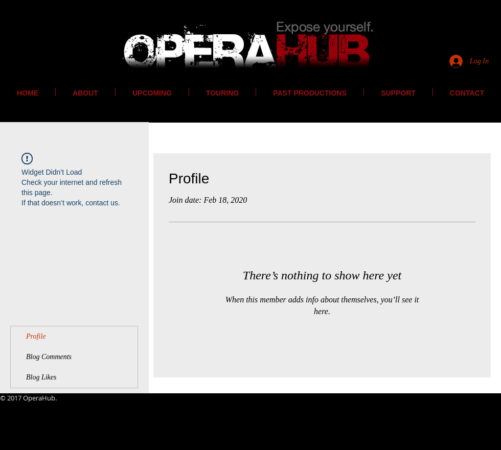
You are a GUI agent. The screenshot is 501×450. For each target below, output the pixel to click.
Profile (35, 336)
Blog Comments (49, 357)
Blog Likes (41, 377)
